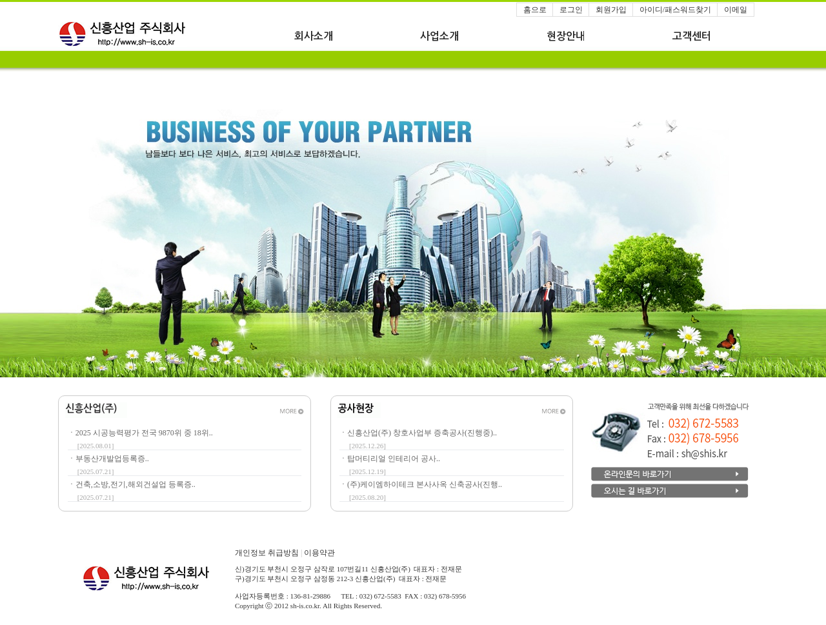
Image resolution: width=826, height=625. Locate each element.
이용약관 (319, 552)
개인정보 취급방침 (269, 552)
